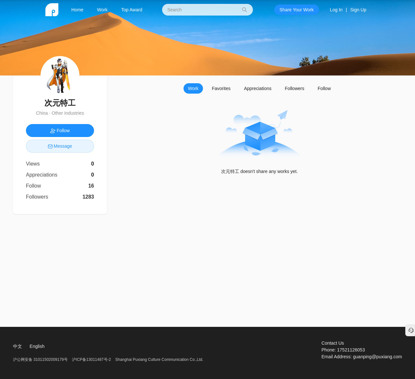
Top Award (131, 9)
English (37, 346)
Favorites (221, 88)
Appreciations (257, 88)
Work (102, 9)
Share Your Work (296, 9)
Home (77, 9)
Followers (294, 88)
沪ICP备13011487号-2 (91, 359)
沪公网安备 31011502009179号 (41, 359)
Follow (324, 88)
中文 (17, 346)
